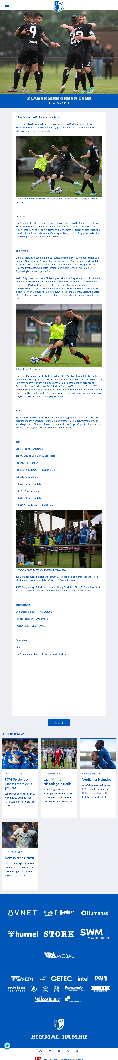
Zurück (59, 722)
